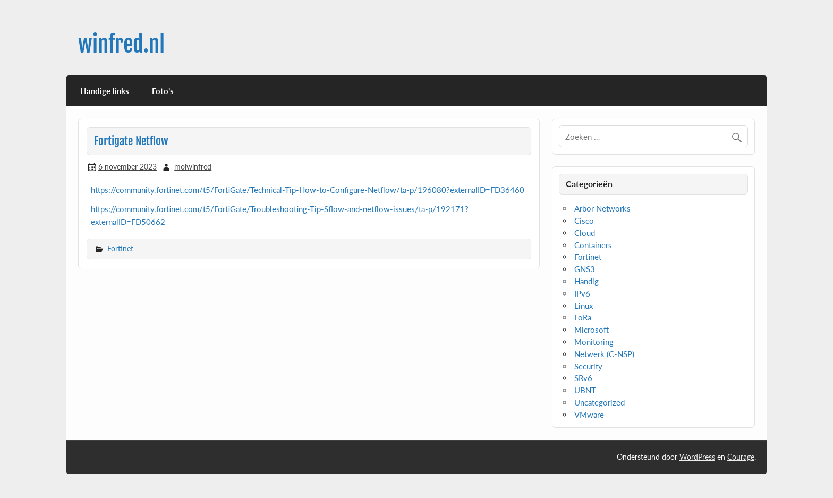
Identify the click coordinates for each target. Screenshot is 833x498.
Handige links (104, 91)
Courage (740, 456)
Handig (586, 281)
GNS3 (584, 269)
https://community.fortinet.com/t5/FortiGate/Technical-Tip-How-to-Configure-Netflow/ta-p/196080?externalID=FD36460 (307, 190)
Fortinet (120, 248)
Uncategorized (599, 402)
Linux (583, 305)
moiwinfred (192, 166)
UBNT (585, 390)
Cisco (584, 220)
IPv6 (582, 293)
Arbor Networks (602, 208)
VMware (589, 414)
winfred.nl (121, 44)
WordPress (697, 456)
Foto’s (163, 91)
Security (588, 366)
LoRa (582, 317)
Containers (593, 245)
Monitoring (594, 342)
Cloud (584, 233)
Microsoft (591, 329)
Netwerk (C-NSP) (604, 354)
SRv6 (583, 378)
